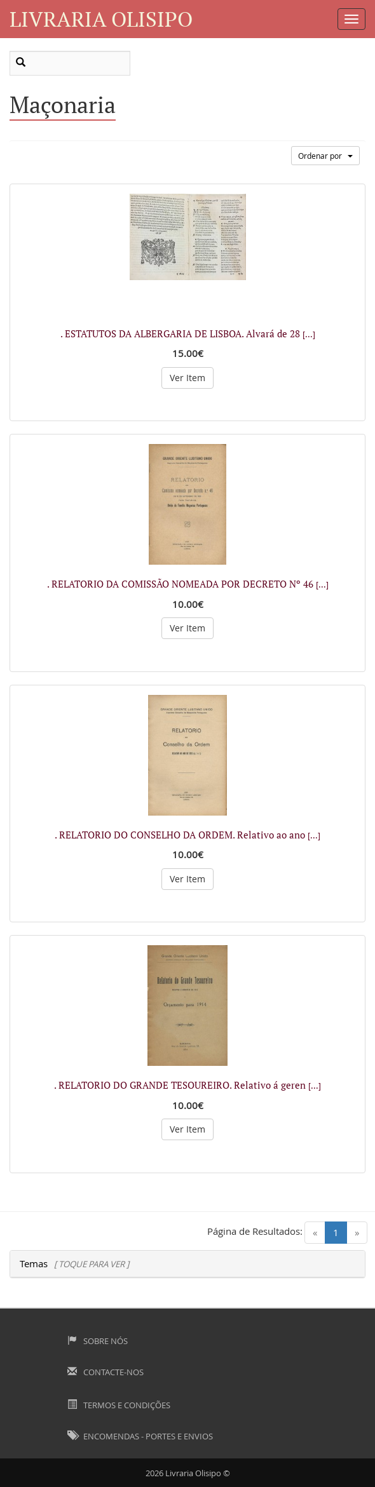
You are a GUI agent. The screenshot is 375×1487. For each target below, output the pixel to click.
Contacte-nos (105, 1372)
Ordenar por (325, 156)
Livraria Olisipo (101, 18)
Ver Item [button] (187, 378)
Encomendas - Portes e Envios (140, 1436)
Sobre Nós (97, 1341)
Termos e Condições (118, 1405)
